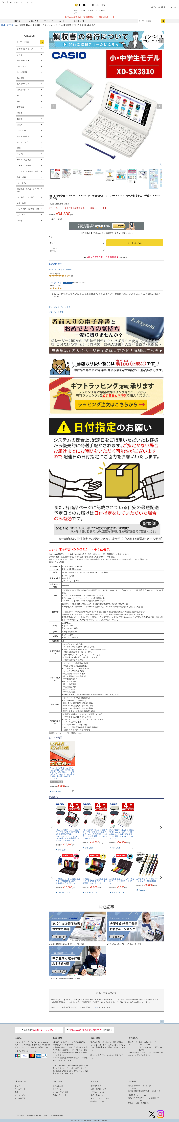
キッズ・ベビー (23, 142)
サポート (94, 1081)
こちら (95, 1007)
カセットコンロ (23, 66)
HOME (17, 21)
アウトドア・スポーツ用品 (27, 171)
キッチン (20, 154)
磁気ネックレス (23, 90)
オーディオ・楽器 (24, 166)
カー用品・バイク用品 (25, 197)
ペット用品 (21, 183)
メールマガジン (173, 7)
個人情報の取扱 (57, 1115)
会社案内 (20, 1115)
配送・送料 (57, 1038)
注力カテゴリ (20, 1081)
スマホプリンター (24, 84)
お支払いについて (97, 1092)
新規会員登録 (58, 1086)
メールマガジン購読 (60, 1092)
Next (161, 40)
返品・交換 (95, 1038)
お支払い (18, 1038)
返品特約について (56, 264)
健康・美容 (21, 177)
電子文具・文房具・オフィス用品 (28, 190)
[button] (52, 827)
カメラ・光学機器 (24, 160)
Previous (51, 40)
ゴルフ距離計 (22, 131)
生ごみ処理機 (22, 72)
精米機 (19, 119)
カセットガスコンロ (23, 1095)
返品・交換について (98, 1095)
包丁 (19, 101)
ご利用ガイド (79, 21)
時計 (19, 96)
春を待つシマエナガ (25, 49)
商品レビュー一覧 (60, 1095)
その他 (19, 221)
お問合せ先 (133, 1038)
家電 (19, 148)
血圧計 (19, 125)
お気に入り (33, 21)
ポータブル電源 (23, 136)
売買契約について (97, 1101)
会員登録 (162, 7)
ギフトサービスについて (100, 1098)
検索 (163, 21)
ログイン (153, 7)
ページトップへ (162, 1022)
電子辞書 (10, 25)
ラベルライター (23, 61)
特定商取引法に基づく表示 (37, 1115)
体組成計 (20, 78)
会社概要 (132, 1081)
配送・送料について (98, 1089)
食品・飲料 (21, 203)
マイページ (48, 21)
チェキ (19, 55)
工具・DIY (21, 215)
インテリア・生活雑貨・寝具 (28, 209)
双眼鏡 (19, 113)
